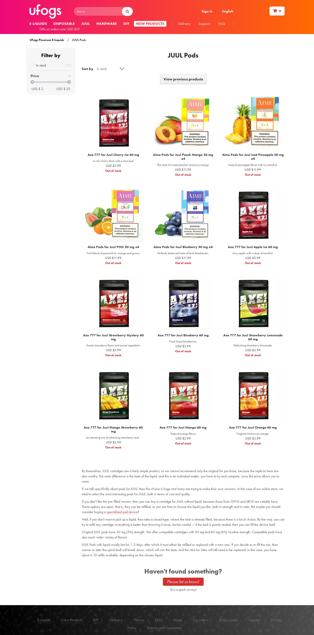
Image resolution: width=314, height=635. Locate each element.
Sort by (87, 68)
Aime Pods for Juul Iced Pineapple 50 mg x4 (253, 157)
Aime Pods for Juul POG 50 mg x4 (113, 247)
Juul (85, 23)
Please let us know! (183, 581)
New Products (71, 619)
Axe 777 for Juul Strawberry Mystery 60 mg (113, 337)
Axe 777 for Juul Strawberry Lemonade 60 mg (253, 337)
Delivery (184, 23)
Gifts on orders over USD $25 (59, 29)
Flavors (138, 619)
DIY (126, 23)
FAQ (221, 23)
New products (150, 23)
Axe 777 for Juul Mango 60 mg (183, 427)
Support (204, 23)
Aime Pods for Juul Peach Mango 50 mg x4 (183, 157)
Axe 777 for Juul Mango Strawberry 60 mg (113, 429)
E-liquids (38, 23)
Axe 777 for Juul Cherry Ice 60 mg (113, 155)
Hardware (106, 23)
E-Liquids (44, 619)
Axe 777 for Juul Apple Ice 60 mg (253, 247)
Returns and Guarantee (164, 627)
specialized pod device (122, 512)
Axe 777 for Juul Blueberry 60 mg (183, 335)
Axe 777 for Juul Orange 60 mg (253, 427)
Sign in (207, 11)
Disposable (64, 23)
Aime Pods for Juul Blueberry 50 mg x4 (183, 247)
